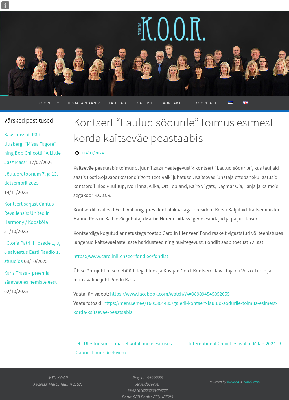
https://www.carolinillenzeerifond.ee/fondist (120, 256)
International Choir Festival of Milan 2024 (236, 343)
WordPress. (251, 381)
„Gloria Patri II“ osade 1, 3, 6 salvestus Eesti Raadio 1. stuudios (32, 252)
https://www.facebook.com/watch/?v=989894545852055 (170, 293)
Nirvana (233, 381)
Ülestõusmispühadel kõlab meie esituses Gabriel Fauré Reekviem (124, 348)
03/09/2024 (93, 153)
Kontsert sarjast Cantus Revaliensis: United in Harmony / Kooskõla (29, 212)
